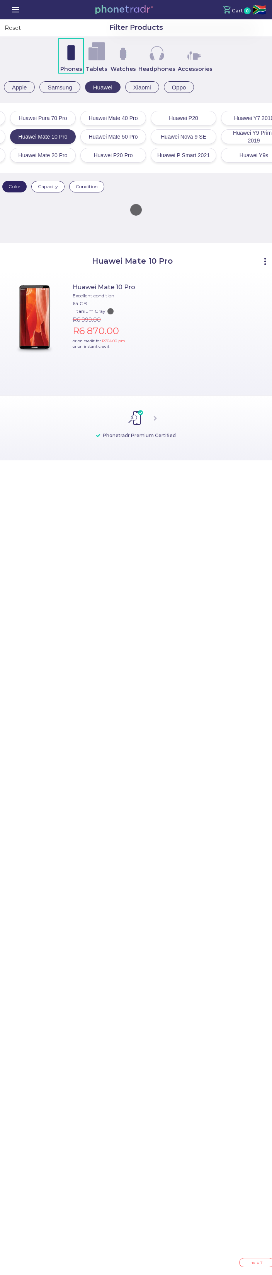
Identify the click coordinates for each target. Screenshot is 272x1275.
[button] (124, 9)
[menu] (15, 9)
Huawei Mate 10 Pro (104, 287)
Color (14, 186)
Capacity (48, 186)
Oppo (179, 87)
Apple (19, 87)
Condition (87, 186)
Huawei (102, 87)
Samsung (60, 87)
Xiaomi (142, 87)
